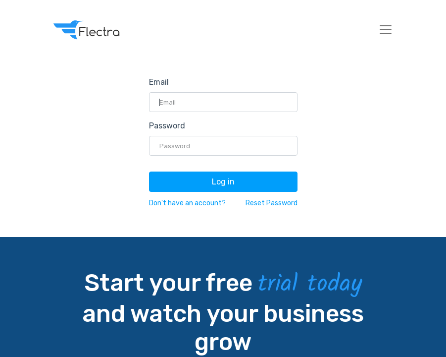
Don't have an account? (187, 203)
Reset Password (271, 203)
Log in (223, 181)
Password (167, 125)
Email (159, 82)
